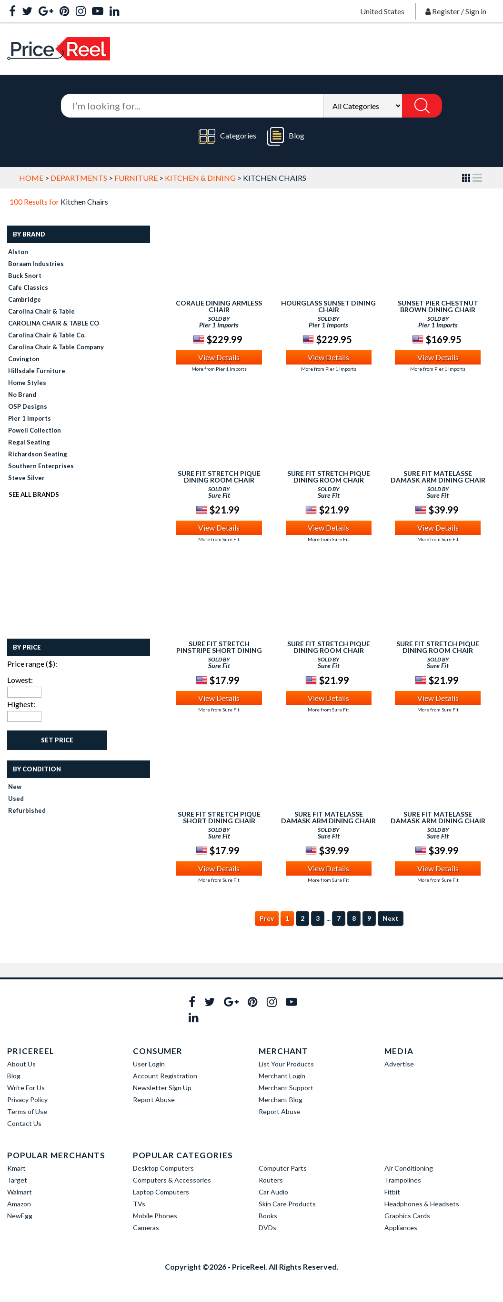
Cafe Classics (28, 287)
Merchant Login (282, 1076)
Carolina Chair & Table (41, 311)
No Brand (22, 394)
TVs (139, 1204)
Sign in (475, 11)
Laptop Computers (161, 1192)
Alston (18, 252)
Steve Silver (26, 478)
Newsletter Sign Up (162, 1088)
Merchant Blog (280, 1099)
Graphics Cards (407, 1216)
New (14, 786)
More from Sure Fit (219, 539)
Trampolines (402, 1180)
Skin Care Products (287, 1204)
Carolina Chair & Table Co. (47, 335)
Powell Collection (34, 430)
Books (268, 1216)
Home (31, 177)
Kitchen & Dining (200, 177)
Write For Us (26, 1088)
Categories (227, 136)
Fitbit (392, 1192)
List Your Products (286, 1064)
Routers (271, 1180)
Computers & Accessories (172, 1180)
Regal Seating (29, 442)
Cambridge (24, 299)
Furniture (136, 177)
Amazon (19, 1204)
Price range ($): (32, 663)
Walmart (19, 1192)
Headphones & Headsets (421, 1204)
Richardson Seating (37, 454)
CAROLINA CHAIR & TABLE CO (53, 323)
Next (390, 918)
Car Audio (273, 1192)
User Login (149, 1064)
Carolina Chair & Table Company (56, 347)
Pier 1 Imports (29, 418)
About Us (21, 1064)
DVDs (267, 1227)
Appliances (400, 1227)
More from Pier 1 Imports (219, 368)
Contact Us (24, 1123)
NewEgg (19, 1216)
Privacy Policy (27, 1099)
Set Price (57, 740)
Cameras (146, 1227)
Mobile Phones (155, 1216)
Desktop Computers (163, 1168)
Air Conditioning (408, 1168)
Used (16, 798)
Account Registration (165, 1076)
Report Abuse (154, 1099)
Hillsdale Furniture (36, 371)
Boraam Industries (36, 263)
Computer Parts (283, 1168)
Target (17, 1180)
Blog (285, 136)
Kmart (16, 1168)
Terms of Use (27, 1111)
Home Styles (27, 382)
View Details (219, 357)
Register (446, 11)
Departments (78, 177)
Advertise (399, 1064)
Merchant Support (286, 1088)
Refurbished (27, 810)
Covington (24, 359)
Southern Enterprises (41, 466)
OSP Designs (27, 406)
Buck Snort (24, 275)
